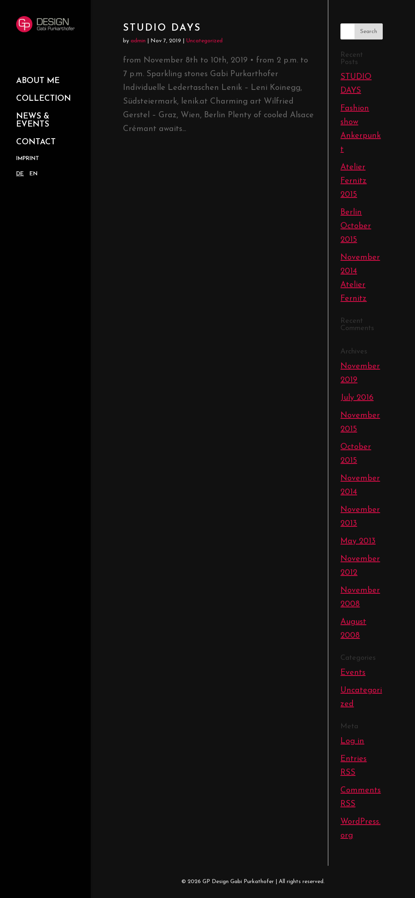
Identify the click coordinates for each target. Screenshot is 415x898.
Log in (352, 741)
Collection (43, 99)
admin (138, 41)
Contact (36, 142)
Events (352, 673)
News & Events (32, 120)
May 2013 (357, 541)
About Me (38, 81)
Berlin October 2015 (355, 226)
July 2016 (356, 398)
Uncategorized (204, 41)
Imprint (27, 159)
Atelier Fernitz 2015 (353, 181)
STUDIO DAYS (162, 28)
